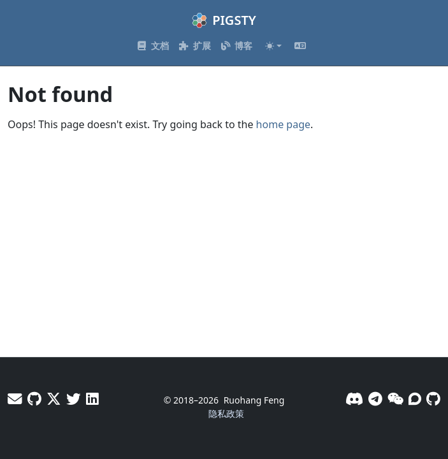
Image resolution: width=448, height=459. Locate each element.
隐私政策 (226, 413)
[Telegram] (375, 399)
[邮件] (15, 399)
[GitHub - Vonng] (34, 399)
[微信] (395, 399)
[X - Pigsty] (73, 399)
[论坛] (414, 399)
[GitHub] (433, 399)
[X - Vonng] (54, 399)
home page (283, 124)
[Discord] (354, 399)
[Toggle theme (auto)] (273, 46)
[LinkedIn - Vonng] (92, 399)
